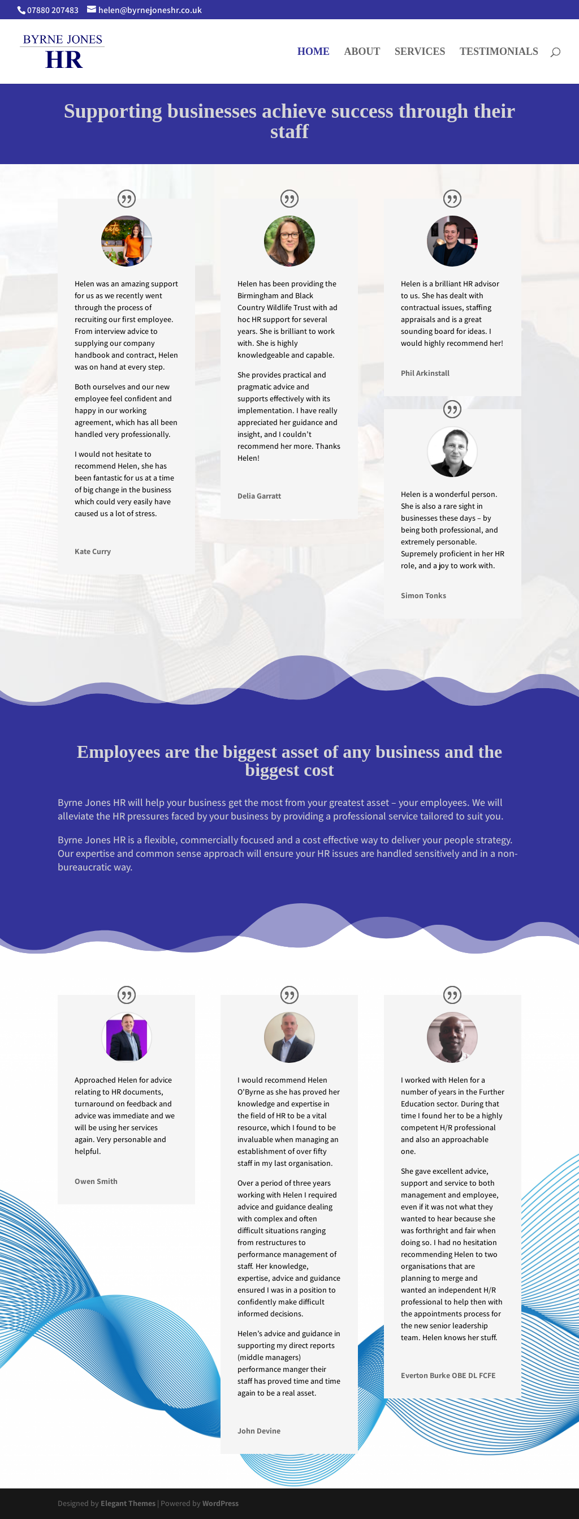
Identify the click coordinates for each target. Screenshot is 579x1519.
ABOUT (362, 52)
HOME (313, 52)
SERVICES (420, 52)
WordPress (220, 1503)
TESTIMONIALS (499, 52)
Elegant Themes (128, 1503)
